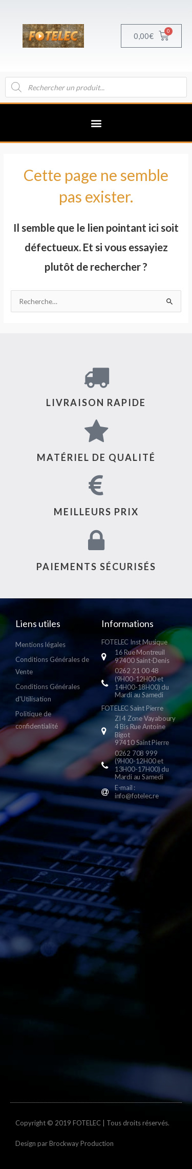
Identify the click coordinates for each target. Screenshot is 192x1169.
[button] (96, 122)
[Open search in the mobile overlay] (96, 87)
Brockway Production (81, 1143)
